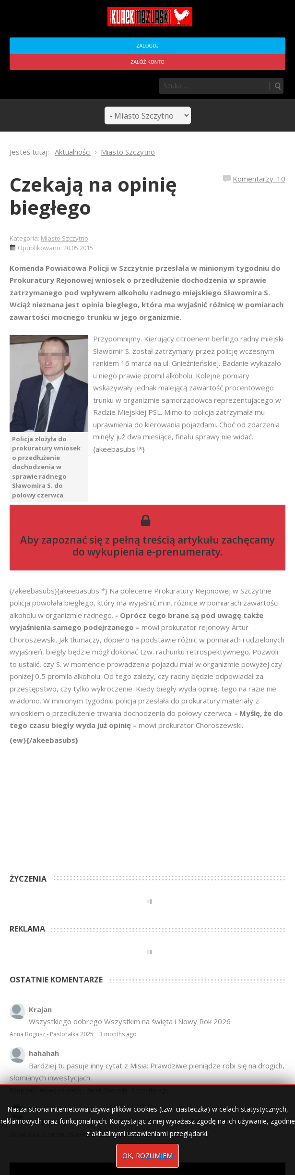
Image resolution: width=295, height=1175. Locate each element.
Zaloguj (147, 45)
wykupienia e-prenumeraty (154, 551)
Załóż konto (147, 62)
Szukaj (277, 86)
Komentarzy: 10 (259, 178)
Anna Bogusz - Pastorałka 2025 (52, 1034)
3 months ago (118, 1034)
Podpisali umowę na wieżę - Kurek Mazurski (68, 1090)
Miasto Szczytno (64, 238)
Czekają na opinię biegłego (93, 195)
